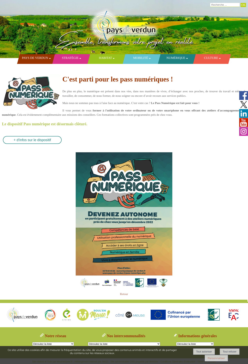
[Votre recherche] (225, 5)
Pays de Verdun (35, 57)
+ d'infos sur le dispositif (32, 140)
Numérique (175, 57)
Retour (124, 294)
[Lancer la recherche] (243, 5)
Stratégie (70, 57)
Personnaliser (216, 358)
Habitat (105, 57)
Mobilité (140, 57)
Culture (211, 57)
